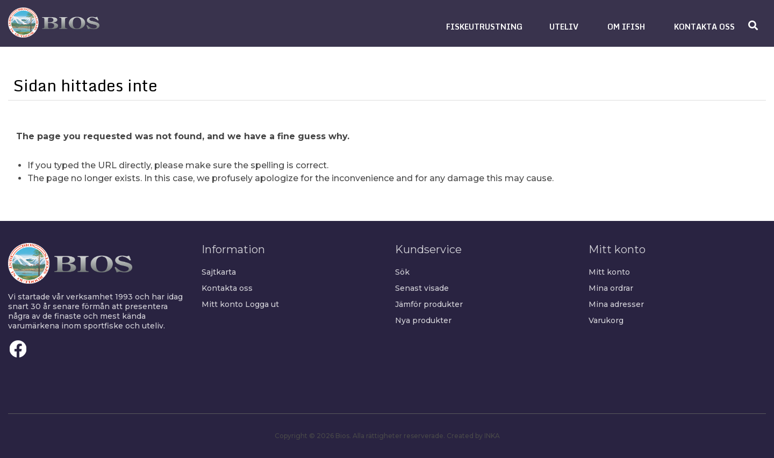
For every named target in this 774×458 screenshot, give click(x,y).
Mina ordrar (611, 288)
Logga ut (262, 304)
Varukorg (606, 320)
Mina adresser (616, 304)
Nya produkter (423, 320)
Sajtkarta (219, 272)
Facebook (18, 349)
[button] (484, 26)
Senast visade (422, 288)
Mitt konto (222, 304)
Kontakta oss (227, 288)
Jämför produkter (429, 304)
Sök (402, 272)
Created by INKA (473, 436)
